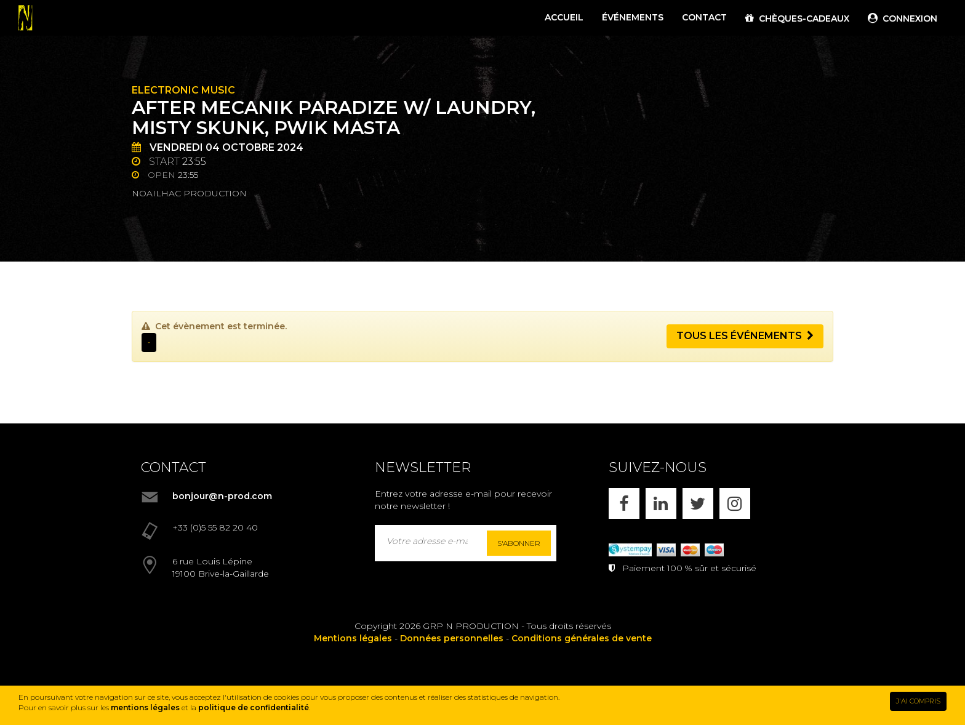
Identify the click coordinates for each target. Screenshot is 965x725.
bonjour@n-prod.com (222, 496)
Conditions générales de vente (581, 638)
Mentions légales (353, 638)
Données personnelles (451, 638)
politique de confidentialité (253, 707)
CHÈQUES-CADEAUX (797, 18)
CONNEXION (902, 18)
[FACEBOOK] (624, 503)
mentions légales (145, 707)
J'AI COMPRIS (918, 701)
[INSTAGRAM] (734, 503)
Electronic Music (183, 90)
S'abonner (518, 543)
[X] (698, 503)
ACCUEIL (564, 17)
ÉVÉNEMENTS (632, 17)
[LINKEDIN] (661, 503)
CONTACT (704, 17)
